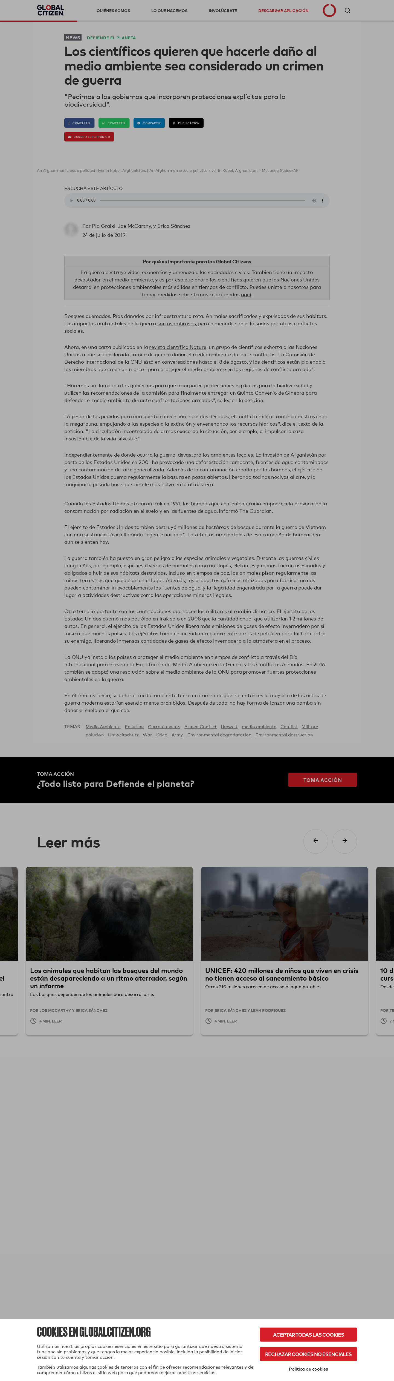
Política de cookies (308, 1369)
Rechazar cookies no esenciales (308, 1354)
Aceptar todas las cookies (308, 1334)
